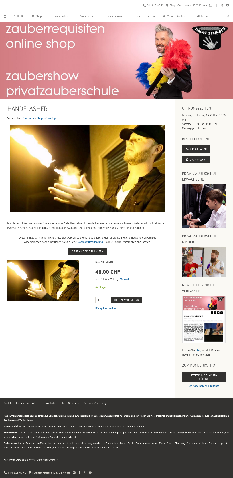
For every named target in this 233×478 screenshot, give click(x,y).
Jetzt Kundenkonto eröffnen (204, 377)
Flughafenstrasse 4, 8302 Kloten (186, 5)
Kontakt (8, 403)
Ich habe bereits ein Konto (204, 386)
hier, (198, 350)
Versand (124, 279)
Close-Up (50, 118)
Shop (40, 118)
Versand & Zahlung (95, 403)
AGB (34, 403)
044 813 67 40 (153, 5)
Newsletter (74, 403)
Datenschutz (48, 403)
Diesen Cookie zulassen (87, 251)
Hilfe (61, 403)
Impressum (22, 403)
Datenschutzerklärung (90, 242)
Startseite (28, 118)
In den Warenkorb (126, 300)
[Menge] (101, 300)
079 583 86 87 (196, 159)
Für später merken (105, 308)
